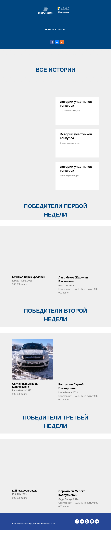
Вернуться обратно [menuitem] (55, 29)
